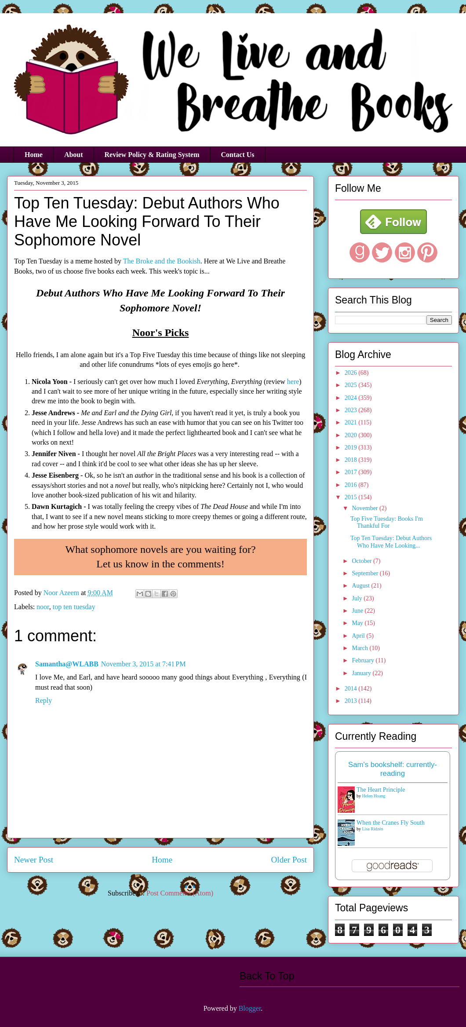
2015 (352, 497)
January (362, 673)
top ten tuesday (74, 606)
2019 (352, 447)
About (73, 154)
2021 (352, 422)
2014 (352, 688)
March (360, 648)
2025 (352, 385)
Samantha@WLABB (66, 664)
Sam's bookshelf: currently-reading (392, 769)
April (359, 635)
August (361, 585)
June (358, 610)
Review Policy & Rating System (152, 154)
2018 (352, 460)
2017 (352, 472)
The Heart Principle (381, 789)
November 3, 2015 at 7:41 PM (143, 664)
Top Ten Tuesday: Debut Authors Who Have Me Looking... (391, 542)
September (365, 573)
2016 (352, 485)
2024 (352, 398)
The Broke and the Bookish (161, 261)
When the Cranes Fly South (391, 822)
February (363, 660)
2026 (352, 372)
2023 (352, 410)
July (358, 598)
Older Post (289, 859)
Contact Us (238, 154)
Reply (43, 700)
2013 (352, 701)
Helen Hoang (374, 795)
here (293, 381)
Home (34, 154)
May (358, 623)
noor (42, 606)
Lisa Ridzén (372, 828)
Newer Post (33, 859)
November (365, 508)
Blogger (250, 1008)
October (362, 561)
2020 (352, 435)
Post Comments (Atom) (179, 893)
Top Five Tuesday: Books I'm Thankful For (386, 522)
